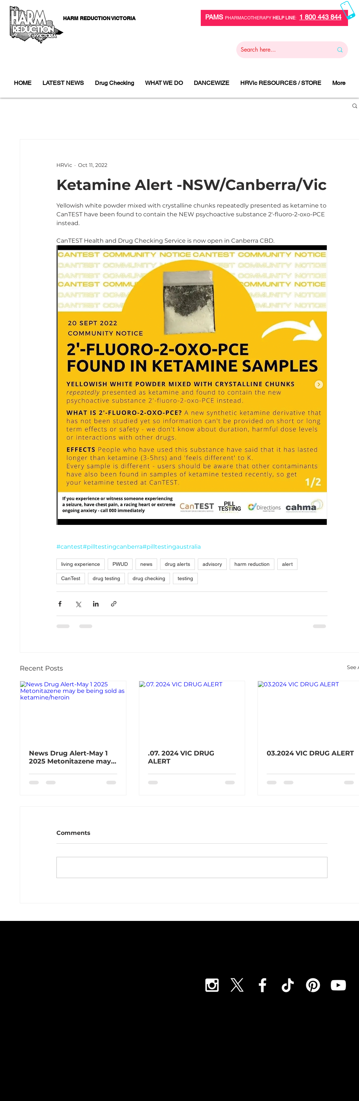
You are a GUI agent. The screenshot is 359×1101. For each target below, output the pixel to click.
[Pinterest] (313, 985)
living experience (80, 564)
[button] (354, 105)
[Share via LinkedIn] (95, 603)
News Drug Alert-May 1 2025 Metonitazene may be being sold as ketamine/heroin (70, 757)
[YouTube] (338, 985)
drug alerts (177, 564)
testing (185, 578)
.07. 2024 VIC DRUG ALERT (181, 757)
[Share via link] (113, 603)
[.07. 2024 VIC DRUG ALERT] (192, 710)
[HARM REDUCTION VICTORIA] (99, 18)
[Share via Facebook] (59, 603)
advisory (212, 564)
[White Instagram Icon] (212, 985)
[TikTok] (287, 985)
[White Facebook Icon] (262, 985)
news (146, 564)
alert (287, 564)
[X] (237, 985)
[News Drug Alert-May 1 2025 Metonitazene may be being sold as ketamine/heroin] (73, 710)
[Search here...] (281, 49)
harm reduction (252, 564)
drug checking (149, 578)
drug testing (106, 578)
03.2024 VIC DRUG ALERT (310, 753)
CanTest (70, 578)
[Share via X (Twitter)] (77, 603)
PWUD (120, 564)
